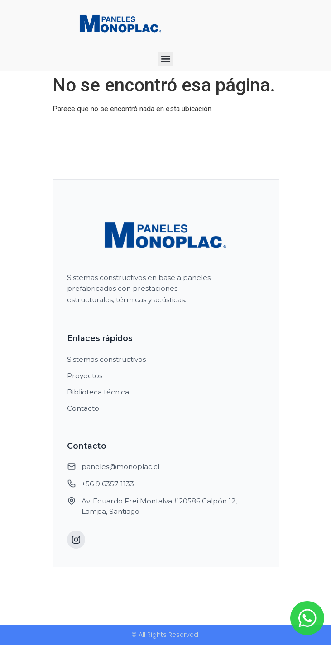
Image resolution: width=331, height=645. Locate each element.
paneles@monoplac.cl (120, 466)
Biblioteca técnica (98, 392)
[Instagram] (76, 540)
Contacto (83, 408)
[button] (165, 59)
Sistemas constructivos (106, 359)
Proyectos (84, 375)
